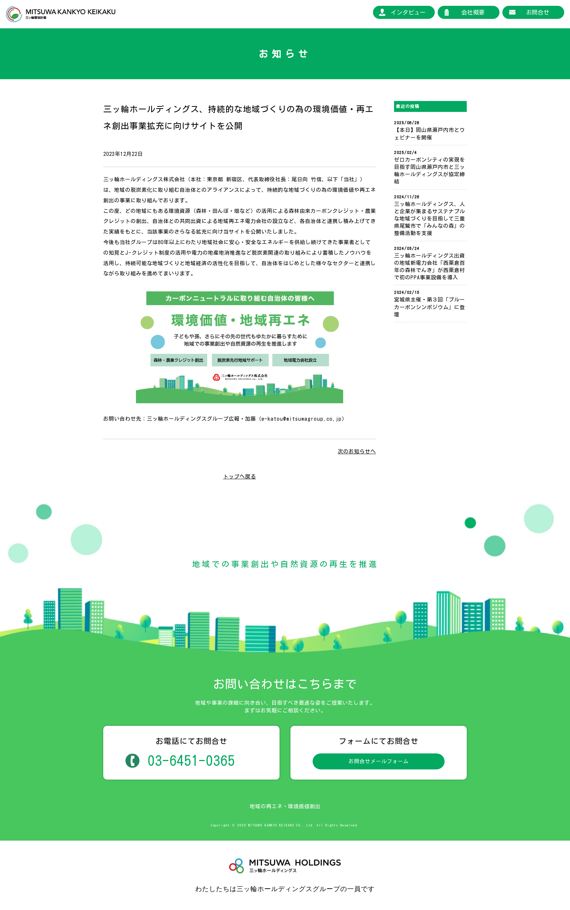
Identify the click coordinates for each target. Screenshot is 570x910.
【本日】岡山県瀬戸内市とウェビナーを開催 (429, 133)
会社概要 (473, 12)
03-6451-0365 (191, 760)
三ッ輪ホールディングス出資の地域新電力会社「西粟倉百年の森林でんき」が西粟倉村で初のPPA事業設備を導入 (429, 266)
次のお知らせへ (357, 451)
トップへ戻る (239, 476)
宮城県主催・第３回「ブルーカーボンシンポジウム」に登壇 (429, 307)
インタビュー (408, 12)
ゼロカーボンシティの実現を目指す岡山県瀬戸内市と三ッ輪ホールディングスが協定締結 (429, 170)
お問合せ (537, 12)
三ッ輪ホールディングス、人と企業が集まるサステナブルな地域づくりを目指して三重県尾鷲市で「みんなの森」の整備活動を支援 (429, 218)
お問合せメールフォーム (379, 761)
